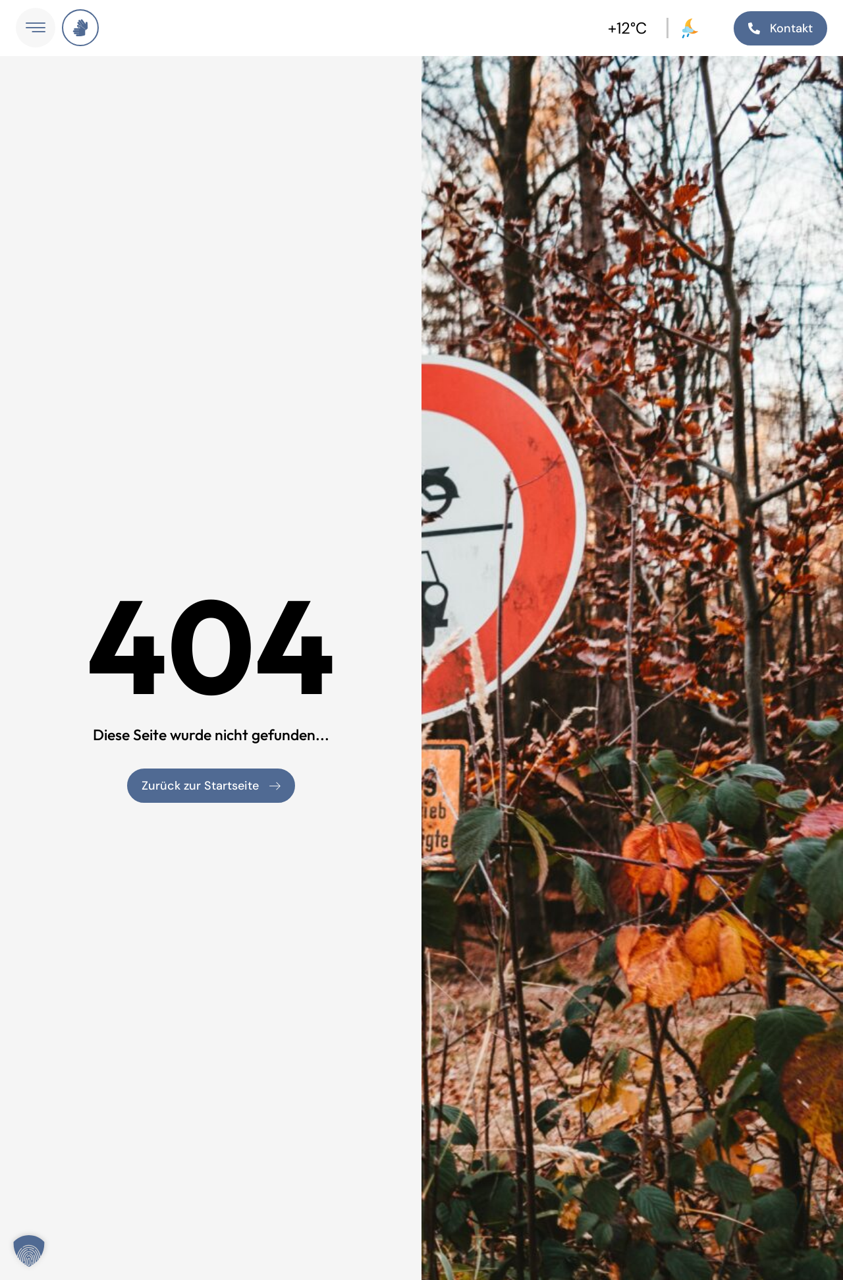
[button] (29, 1251)
